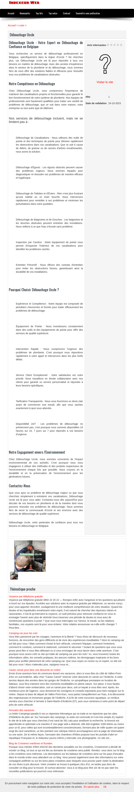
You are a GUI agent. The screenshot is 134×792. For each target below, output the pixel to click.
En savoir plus (91, 786)
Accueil (11, 13)
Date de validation (96, 103)
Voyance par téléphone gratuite (26, 596)
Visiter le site (105, 82)
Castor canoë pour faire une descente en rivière (35, 670)
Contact (66, 13)
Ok (104, 786)
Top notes (53, 13)
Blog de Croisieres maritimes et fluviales (30, 743)
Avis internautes (96, 45)
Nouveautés (25, 13)
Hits (88, 96)
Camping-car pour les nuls (23, 633)
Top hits (39, 13)
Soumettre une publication (88, 13)
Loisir (21, 25)
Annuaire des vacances (21, 710)
